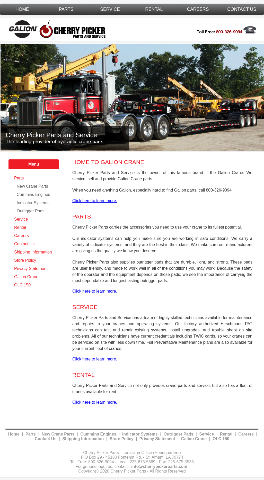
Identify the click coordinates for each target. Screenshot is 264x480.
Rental (154, 9)
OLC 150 (22, 285)
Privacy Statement (31, 268)
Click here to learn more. (94, 200)
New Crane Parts (32, 186)
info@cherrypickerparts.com (159, 466)
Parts (66, 9)
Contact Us (241, 9)
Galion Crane (26, 277)
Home (22, 9)
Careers (198, 9)
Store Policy (25, 260)
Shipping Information (33, 252)
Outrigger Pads (31, 211)
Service (110, 9)
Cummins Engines (33, 194)
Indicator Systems (33, 203)
